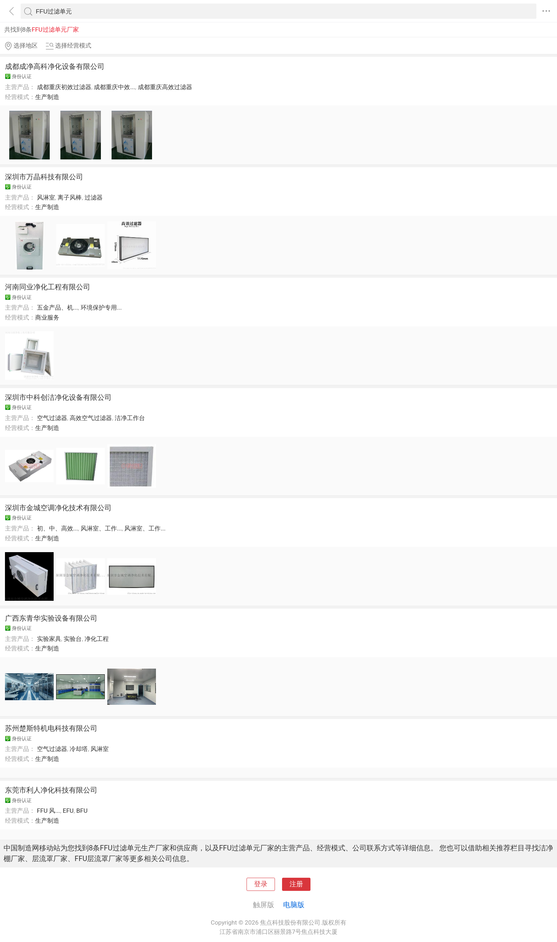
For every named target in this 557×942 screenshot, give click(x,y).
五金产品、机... (57, 307)
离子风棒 (70, 197)
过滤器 (94, 197)
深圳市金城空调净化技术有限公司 (58, 507)
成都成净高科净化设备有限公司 (54, 66)
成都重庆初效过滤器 (64, 87)
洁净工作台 (130, 417)
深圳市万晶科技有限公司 (44, 177)
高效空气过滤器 (91, 417)
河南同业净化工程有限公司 (47, 287)
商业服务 (47, 317)
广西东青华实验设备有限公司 (51, 618)
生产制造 (47, 96)
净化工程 (97, 638)
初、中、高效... (57, 528)
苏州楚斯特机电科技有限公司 (51, 728)
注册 (296, 884)
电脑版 (293, 904)
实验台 (73, 638)
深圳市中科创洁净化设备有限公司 (58, 397)
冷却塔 (79, 748)
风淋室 (46, 197)
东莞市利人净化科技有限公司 (51, 790)
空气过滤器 (52, 417)
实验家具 (49, 638)
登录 (260, 884)
